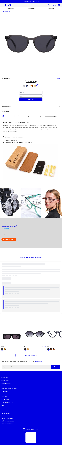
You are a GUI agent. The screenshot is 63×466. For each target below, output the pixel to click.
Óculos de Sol (5, 380)
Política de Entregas (7, 424)
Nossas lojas (51, 8)
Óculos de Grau (5, 377)
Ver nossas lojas (50, 116)
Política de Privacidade (7, 421)
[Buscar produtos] (49, 5)
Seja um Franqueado (7, 402)
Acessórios (4, 391)
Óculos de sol (31, 8)
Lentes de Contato (6, 383)
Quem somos (4, 396)
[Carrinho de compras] (59, 5)
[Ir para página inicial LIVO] (8, 5)
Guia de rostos (5, 413)
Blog (2, 405)
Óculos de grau (11, 8)
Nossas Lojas (5, 399)
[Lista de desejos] (56, 5)
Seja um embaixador (6, 408)
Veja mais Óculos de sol (31, 355)
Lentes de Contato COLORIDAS (9, 388)
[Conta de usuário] (52, 5)
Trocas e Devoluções (7, 418)
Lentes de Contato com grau (9, 386)
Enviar (55, 367)
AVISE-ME (31, 99)
